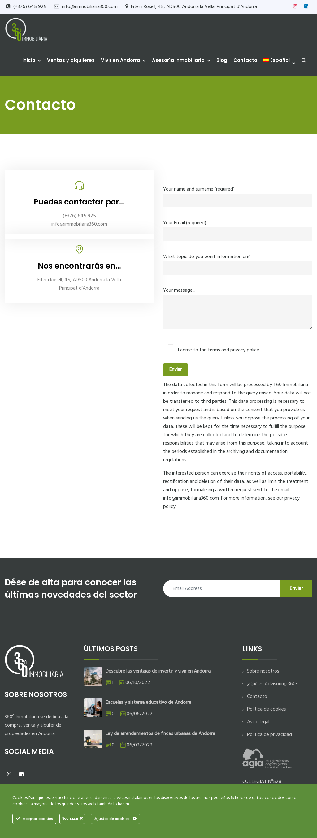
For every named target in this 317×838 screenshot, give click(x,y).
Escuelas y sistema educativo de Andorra (148, 702)
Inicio (28, 60)
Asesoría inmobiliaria (178, 60)
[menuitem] (278, 60)
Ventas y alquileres (71, 60)
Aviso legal (258, 722)
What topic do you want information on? (237, 262)
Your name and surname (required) (237, 194)
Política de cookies (266, 709)
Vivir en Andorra (120, 60)
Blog (221, 60)
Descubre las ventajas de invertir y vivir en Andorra (158, 671)
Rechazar (72, 818)
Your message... (237, 312)
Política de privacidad (269, 735)
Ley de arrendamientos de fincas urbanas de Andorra (160, 734)
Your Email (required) (237, 228)
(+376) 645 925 (29, 7)
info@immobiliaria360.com (90, 7)
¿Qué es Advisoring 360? (272, 684)
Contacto (245, 60)
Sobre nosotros (263, 671)
